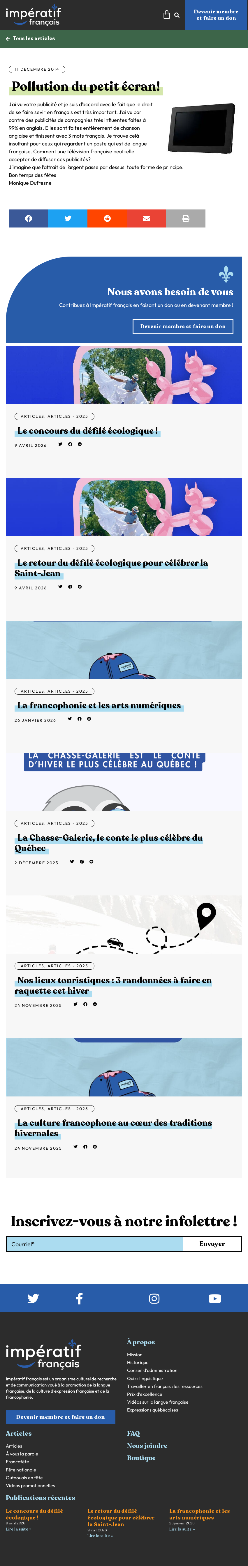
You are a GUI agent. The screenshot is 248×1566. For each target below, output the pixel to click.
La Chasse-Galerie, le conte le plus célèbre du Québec (109, 843)
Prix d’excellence (144, 1394)
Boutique (141, 1458)
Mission (135, 1355)
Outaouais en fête (24, 1478)
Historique (138, 1363)
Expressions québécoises (152, 1410)
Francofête (17, 1462)
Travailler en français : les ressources (165, 1386)
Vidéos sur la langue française (158, 1402)
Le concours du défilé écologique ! (87, 431)
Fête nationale (21, 1470)
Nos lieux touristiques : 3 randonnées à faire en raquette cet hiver (113, 986)
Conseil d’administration (152, 1370)
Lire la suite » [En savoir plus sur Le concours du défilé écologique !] (18, 1529)
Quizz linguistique (145, 1379)
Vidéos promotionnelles (30, 1486)
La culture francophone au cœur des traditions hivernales (113, 1129)
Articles (32, 416)
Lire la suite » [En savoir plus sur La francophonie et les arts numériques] (182, 1529)
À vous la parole (22, 1454)
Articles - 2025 (68, 416)
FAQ (133, 1434)
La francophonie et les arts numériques (99, 706)
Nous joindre (147, 1446)
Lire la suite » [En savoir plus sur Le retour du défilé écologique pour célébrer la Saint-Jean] (100, 1536)
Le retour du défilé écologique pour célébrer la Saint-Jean (111, 568)
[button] (28, 219)
